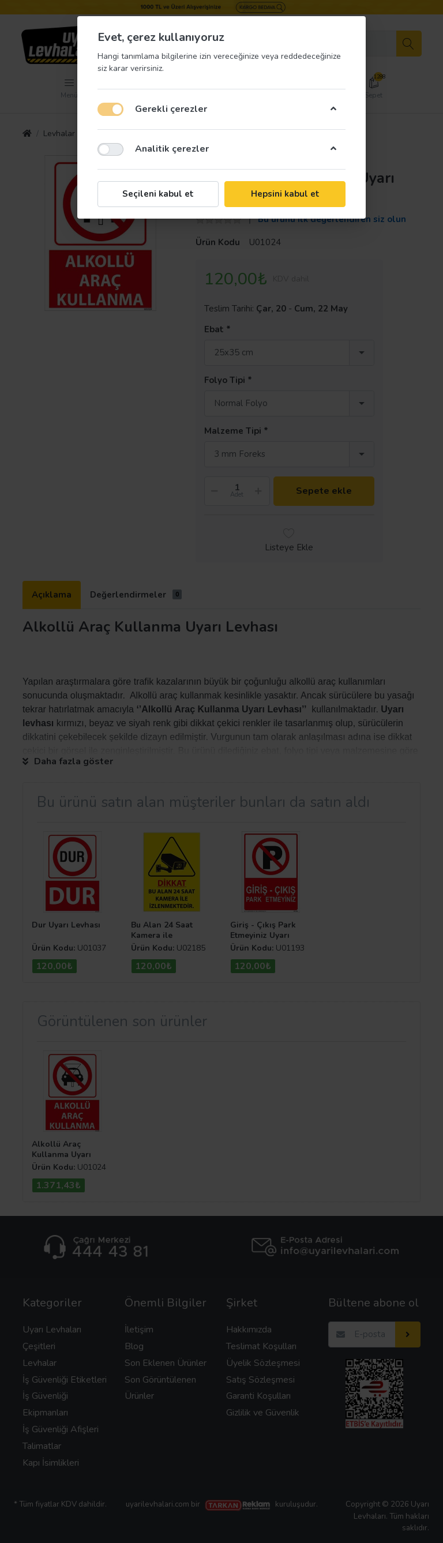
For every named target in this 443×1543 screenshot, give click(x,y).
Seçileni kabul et (158, 194)
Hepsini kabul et (285, 194)
